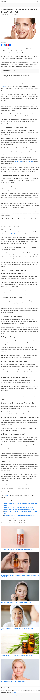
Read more (13, 692)
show (13, 70)
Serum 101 (22, 698)
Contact (34, 695)
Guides (5, 5)
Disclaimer (9, 695)
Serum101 (3, 1)
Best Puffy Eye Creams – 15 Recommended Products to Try (16, 602)
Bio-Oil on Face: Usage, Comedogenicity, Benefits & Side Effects (17, 549)
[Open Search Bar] (33, 1)
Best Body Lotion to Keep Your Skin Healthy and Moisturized (19, 515)
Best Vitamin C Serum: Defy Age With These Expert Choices (17, 520)
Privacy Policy (14, 695)
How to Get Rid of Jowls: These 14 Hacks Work (13, 681)
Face (4, 519)
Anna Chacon (14, 233)
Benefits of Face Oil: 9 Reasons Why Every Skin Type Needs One (17, 655)
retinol (21, 161)
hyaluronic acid (29, 161)
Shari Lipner (4, 86)
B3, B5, (8, 258)
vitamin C (17, 161)
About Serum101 (29, 695)
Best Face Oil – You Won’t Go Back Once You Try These (18, 507)
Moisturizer (12, 519)
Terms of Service (22, 695)
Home (1, 5)
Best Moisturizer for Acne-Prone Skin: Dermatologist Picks (19, 509)
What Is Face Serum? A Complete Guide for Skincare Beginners (18, 522)
